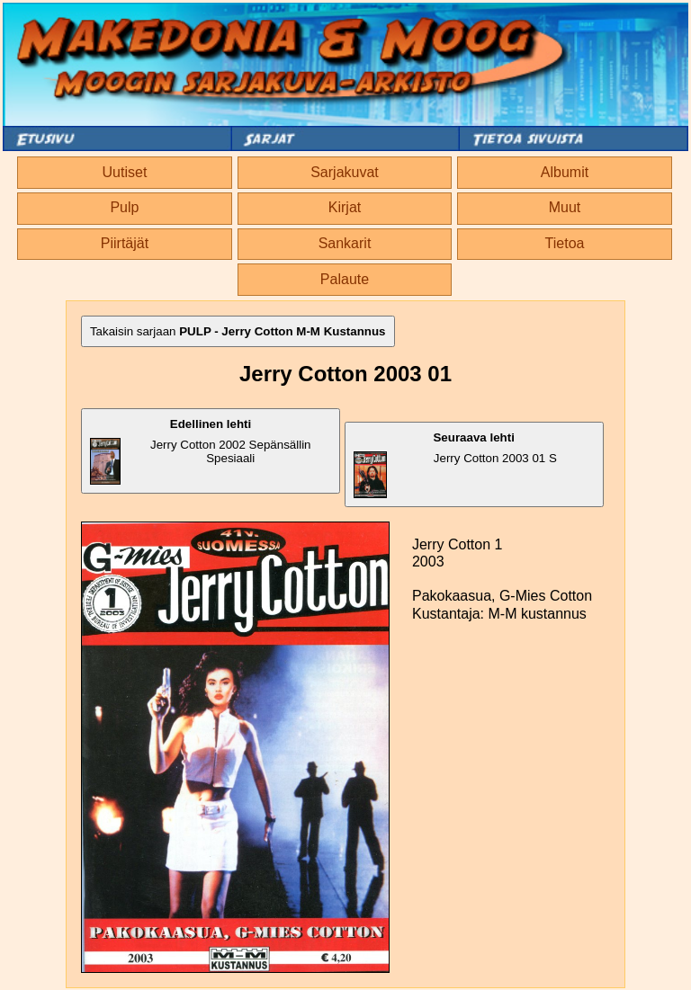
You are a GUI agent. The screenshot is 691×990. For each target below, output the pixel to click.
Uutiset (125, 172)
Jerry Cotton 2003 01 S (455, 464)
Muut (565, 207)
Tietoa (565, 243)
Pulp (124, 207)
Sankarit (345, 243)
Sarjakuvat (344, 172)
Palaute (344, 279)
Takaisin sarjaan (238, 331)
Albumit (564, 172)
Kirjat (344, 207)
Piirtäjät (124, 243)
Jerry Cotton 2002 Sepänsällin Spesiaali (200, 451)
